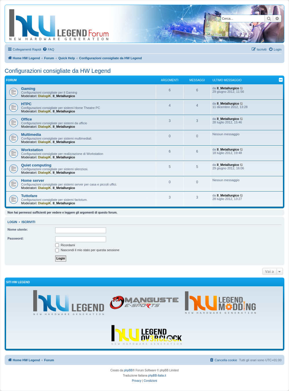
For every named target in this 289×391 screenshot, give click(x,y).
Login (12, 222)
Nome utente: (18, 229)
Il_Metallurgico (64, 96)
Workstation (32, 150)
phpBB (128, 370)
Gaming (28, 88)
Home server (32, 180)
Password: (16, 238)
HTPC (26, 104)
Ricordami (65, 245)
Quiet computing (36, 165)
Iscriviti (28, 222)
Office (26, 119)
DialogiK (44, 96)
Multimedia (31, 134)
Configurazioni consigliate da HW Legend (58, 71)
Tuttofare (29, 196)
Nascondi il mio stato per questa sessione (87, 250)
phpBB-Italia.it (157, 375)
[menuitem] (48, 49)
